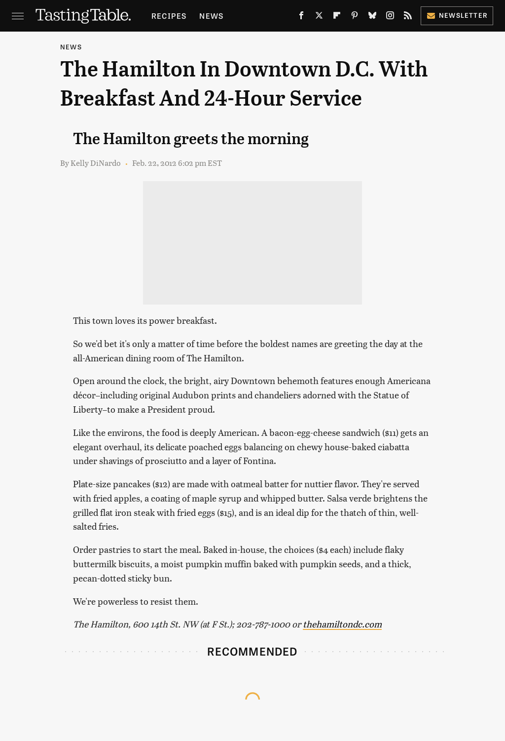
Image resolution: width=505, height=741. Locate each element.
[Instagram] (390, 17)
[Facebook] (301, 17)
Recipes (168, 15)
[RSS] (408, 17)
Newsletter (457, 15)
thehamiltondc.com (342, 624)
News (211, 15)
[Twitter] (319, 17)
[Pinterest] (355, 17)
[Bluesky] (372, 17)
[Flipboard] (337, 17)
